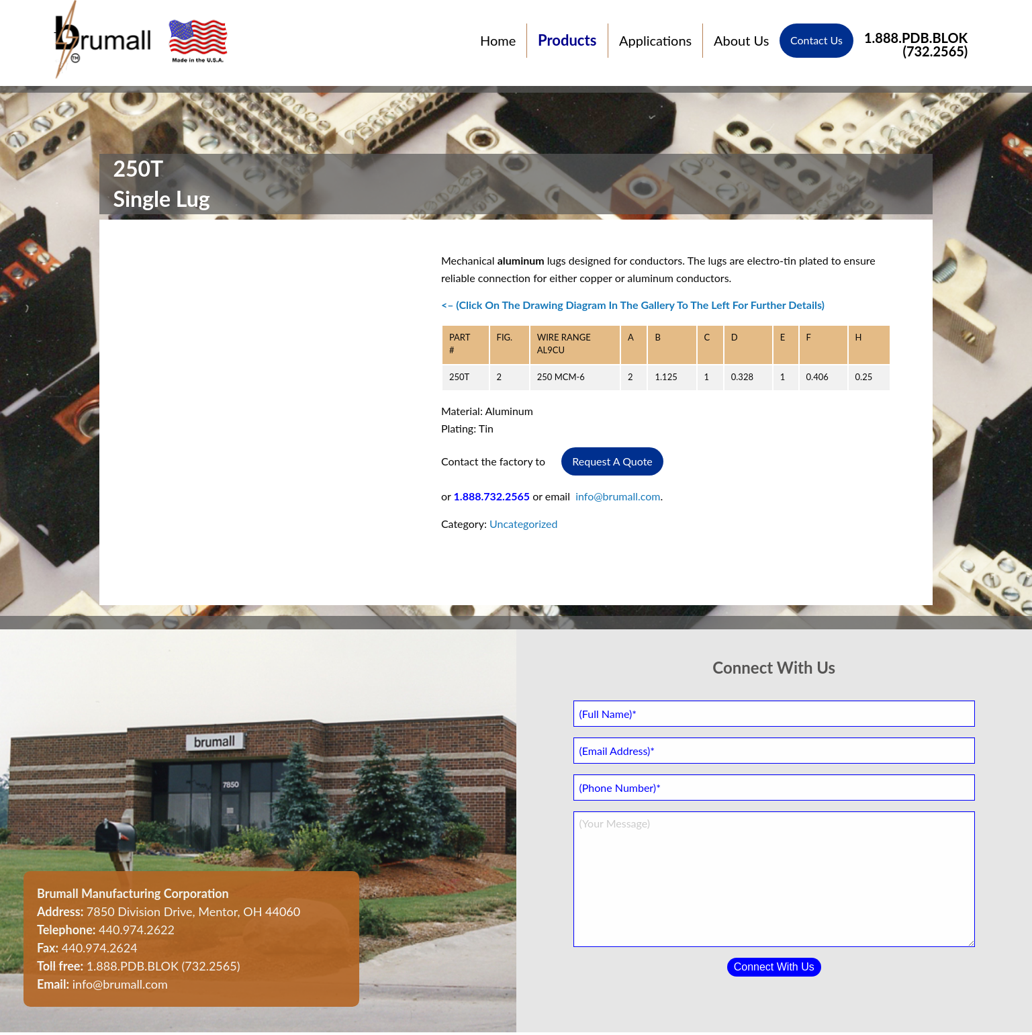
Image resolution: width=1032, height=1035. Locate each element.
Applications (655, 41)
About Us (741, 41)
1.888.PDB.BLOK (916, 41)
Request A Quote (612, 461)
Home (498, 41)
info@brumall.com (617, 496)
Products (567, 41)
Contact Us (816, 40)
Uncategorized (523, 523)
